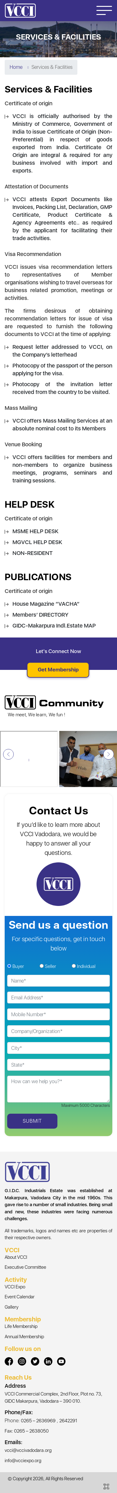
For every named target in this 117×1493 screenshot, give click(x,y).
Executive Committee (25, 1267)
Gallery (11, 1307)
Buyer (18, 966)
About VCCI (16, 1257)
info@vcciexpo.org (23, 1460)
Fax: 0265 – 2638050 (27, 1431)
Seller (50, 966)
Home (16, 67)
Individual (86, 966)
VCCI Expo (15, 1287)
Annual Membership (24, 1336)
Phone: (12, 1421)
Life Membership (21, 1326)
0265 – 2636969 (38, 1421)
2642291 (68, 1421)
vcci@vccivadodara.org (28, 1450)
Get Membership (58, 669)
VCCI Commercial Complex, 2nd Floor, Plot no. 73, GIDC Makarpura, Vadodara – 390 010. (53, 1397)
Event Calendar (20, 1297)
